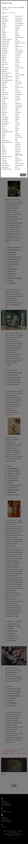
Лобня (3, 137)
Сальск (17, 71)
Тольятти (17, 124)
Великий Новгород (7, 39)
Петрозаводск (19, 50)
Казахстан (16, 7)
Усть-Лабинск (18, 137)
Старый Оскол (18, 107)
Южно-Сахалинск (19, 163)
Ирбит (3, 89)
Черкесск (17, 153)
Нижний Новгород (6, 169)
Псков (16, 59)
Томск (16, 126)
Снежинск (17, 98)
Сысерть (17, 114)
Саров (16, 80)
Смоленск (17, 96)
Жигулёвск (4, 69)
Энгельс (17, 162)
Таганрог (17, 117)
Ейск (3, 66)
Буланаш (4, 35)
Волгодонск (5, 51)
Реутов (17, 64)
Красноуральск (5, 123)
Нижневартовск (6, 165)
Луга (3, 139)
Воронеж (4, 57)
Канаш (3, 101)
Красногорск (5, 119)
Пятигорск (17, 62)
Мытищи (4, 155)
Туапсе (17, 130)
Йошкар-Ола (5, 92)
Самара (17, 73)
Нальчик (4, 158)
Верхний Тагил (5, 41)
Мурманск (4, 151)
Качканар (4, 103)
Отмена (23, 175)
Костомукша (5, 117)
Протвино (17, 57)
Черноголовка (19, 155)
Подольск (17, 55)
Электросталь (18, 160)
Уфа (16, 139)
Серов (16, 89)
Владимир (4, 48)
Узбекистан (5, 9)
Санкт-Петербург (19, 75)
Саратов (17, 78)
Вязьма (4, 60)
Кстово (4, 126)
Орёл (16, 39)
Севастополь (18, 83)
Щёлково (17, 158)
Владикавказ (5, 46)
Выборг (4, 59)
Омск (16, 32)
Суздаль (17, 108)
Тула (16, 131)
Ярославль (17, 169)
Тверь (16, 121)
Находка (4, 160)
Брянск (3, 30)
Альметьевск (5, 16)
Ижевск (4, 85)
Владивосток (5, 44)
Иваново (4, 83)
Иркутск (4, 91)
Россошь (17, 66)
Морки (3, 147)
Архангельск (5, 19)
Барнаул (4, 23)
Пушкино (17, 60)
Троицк (17, 128)
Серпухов (17, 91)
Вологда (4, 55)
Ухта (16, 140)
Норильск (17, 27)
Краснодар (5, 121)
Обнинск (17, 28)
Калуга (3, 99)
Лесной (4, 133)
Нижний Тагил (18, 16)
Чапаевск (17, 146)
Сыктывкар (18, 112)
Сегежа (17, 85)
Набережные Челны (7, 156)
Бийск (3, 28)
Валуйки (4, 37)
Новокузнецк (18, 18)
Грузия (10, 7)
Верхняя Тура (5, 43)
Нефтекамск (5, 163)
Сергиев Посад (19, 87)
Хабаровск (18, 144)
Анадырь (4, 18)
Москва (4, 149)
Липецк (4, 135)
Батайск (4, 25)
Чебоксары (18, 147)
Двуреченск (5, 64)
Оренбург (17, 35)
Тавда (16, 115)
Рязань (17, 69)
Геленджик (4, 62)
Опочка (17, 34)
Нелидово (4, 162)
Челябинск (17, 149)
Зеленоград (5, 82)
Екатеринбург (5, 67)
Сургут (16, 110)
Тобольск (17, 123)
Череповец (18, 151)
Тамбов (17, 119)
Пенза (16, 44)
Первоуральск (18, 46)
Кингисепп (4, 107)
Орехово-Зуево (19, 37)
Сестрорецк (18, 92)
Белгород (4, 27)
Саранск (17, 76)
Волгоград (4, 50)
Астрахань (4, 21)
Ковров (4, 114)
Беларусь (4, 7)
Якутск (16, 167)
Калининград (5, 98)
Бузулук (4, 34)
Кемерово (4, 105)
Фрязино (17, 142)
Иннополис (5, 87)
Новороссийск (18, 19)
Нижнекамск (5, 167)
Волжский (4, 53)
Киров (3, 110)
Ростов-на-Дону (19, 67)
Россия (21, 7)
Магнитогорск (5, 140)
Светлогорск (18, 82)
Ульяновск (17, 135)
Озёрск (17, 30)
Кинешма (4, 108)
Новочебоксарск (19, 23)
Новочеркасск (18, 25)
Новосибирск (18, 21)
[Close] (25, 3)
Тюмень (17, 133)
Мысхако (4, 153)
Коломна (4, 115)
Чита (16, 156)
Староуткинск (18, 105)
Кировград (4, 112)
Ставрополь (18, 103)
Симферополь (18, 94)
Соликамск (18, 99)
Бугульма (4, 32)
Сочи (16, 101)
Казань (3, 96)
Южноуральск (18, 165)
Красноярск (5, 124)
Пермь (16, 48)
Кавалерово (5, 94)
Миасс (3, 146)
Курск (3, 128)
